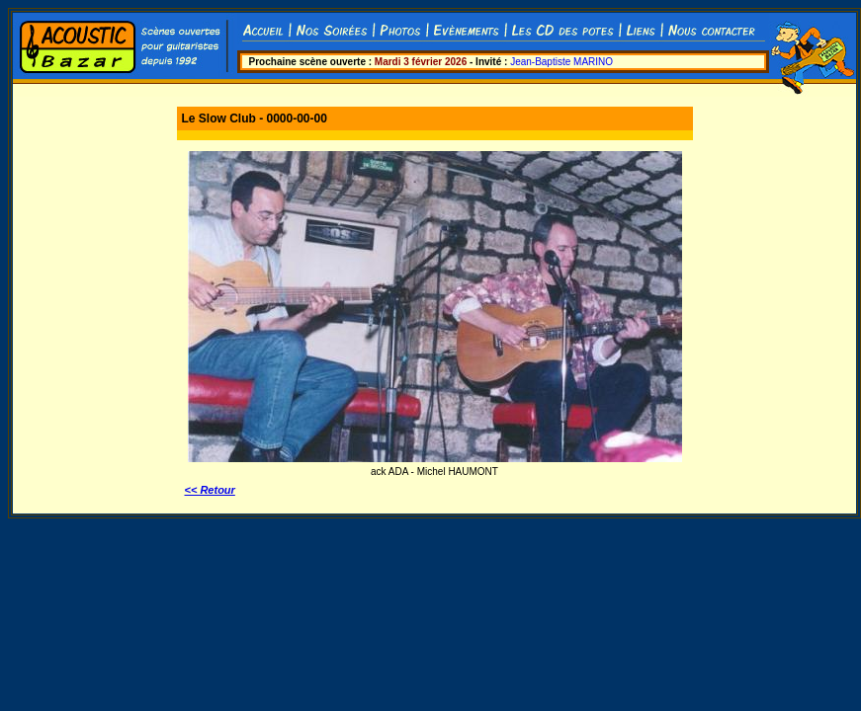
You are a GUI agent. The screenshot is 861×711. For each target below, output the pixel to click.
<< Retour (210, 490)
